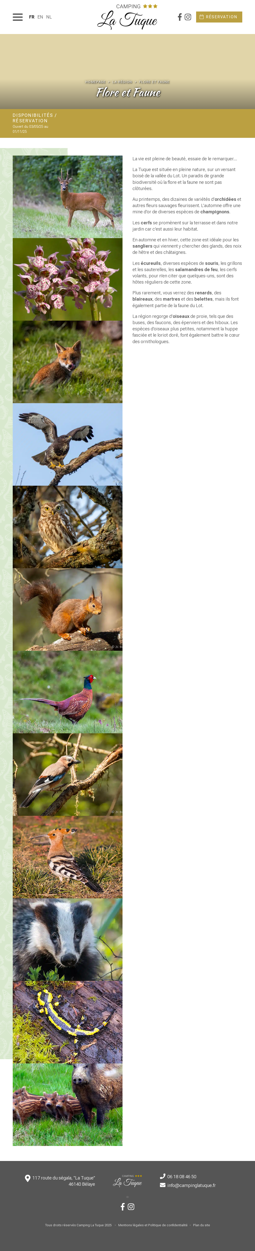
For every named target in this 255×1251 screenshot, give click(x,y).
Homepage (95, 82)
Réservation (221, 17)
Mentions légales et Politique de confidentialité (153, 1225)
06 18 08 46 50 (181, 1176)
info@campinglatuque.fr (191, 1185)
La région (122, 82)
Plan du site (201, 1225)
